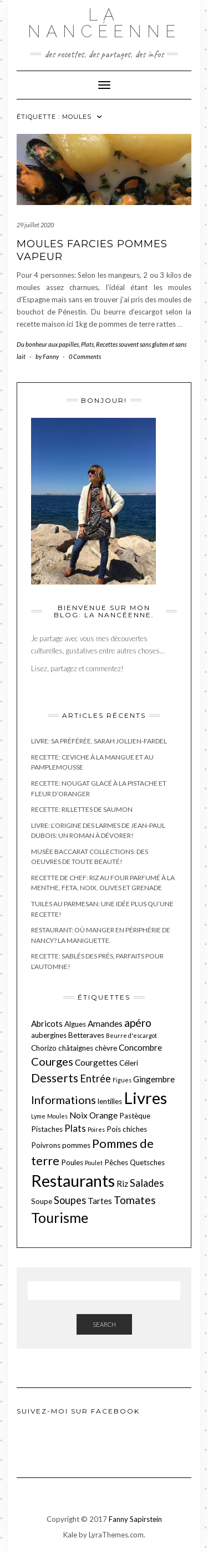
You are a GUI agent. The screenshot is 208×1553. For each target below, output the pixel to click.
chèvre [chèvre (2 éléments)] (106, 1047)
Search (104, 1324)
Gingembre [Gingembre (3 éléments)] (154, 1079)
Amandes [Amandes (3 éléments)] (105, 1023)
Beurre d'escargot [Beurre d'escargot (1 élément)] (131, 1035)
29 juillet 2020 (35, 224)
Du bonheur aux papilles (48, 344)
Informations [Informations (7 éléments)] (63, 1099)
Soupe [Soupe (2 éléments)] (41, 1201)
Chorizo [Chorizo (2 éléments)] (44, 1047)
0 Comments (85, 356)
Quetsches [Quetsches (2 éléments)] (147, 1162)
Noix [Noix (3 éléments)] (78, 1115)
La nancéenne (104, 23)
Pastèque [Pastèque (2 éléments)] (134, 1115)
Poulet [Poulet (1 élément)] (94, 1162)
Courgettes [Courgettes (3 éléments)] (96, 1062)
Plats (87, 344)
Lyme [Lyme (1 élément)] (38, 1116)
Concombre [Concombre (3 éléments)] (140, 1047)
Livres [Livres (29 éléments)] (145, 1097)
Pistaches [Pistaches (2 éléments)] (47, 1129)
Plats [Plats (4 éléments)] (75, 1128)
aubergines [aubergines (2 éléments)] (49, 1035)
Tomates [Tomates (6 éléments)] (135, 1200)
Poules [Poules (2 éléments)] (72, 1162)
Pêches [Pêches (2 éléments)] (116, 1162)
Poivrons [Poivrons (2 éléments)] (45, 1145)
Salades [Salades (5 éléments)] (147, 1183)
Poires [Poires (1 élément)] (96, 1129)
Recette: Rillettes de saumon (82, 809)
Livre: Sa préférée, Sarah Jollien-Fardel (99, 741)
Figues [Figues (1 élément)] (122, 1079)
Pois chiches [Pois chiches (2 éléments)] (126, 1129)
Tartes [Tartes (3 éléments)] (100, 1201)
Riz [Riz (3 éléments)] (122, 1184)
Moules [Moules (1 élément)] (57, 1116)
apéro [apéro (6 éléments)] (137, 1022)
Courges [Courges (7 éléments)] (52, 1061)
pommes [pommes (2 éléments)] (76, 1145)
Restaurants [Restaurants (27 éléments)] (73, 1180)
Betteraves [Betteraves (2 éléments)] (86, 1035)
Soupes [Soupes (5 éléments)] (70, 1200)
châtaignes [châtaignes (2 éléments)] (75, 1047)
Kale (70, 1534)
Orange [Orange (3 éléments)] (103, 1115)
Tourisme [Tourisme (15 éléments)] (59, 1217)
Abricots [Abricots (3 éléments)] (47, 1023)
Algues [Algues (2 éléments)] (75, 1024)
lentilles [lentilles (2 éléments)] (110, 1101)
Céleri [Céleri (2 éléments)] (128, 1062)
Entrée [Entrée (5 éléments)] (95, 1078)
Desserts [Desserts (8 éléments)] (54, 1078)
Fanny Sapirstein (135, 1519)
